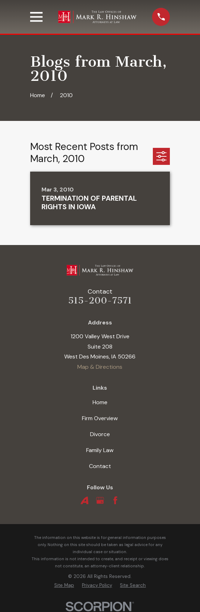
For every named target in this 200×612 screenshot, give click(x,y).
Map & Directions (99, 367)
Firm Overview (100, 418)
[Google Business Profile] (100, 500)
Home (100, 402)
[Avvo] (84, 500)
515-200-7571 (100, 300)
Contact (100, 466)
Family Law (99, 450)
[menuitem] (64, 585)
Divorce (100, 434)
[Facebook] (115, 500)
